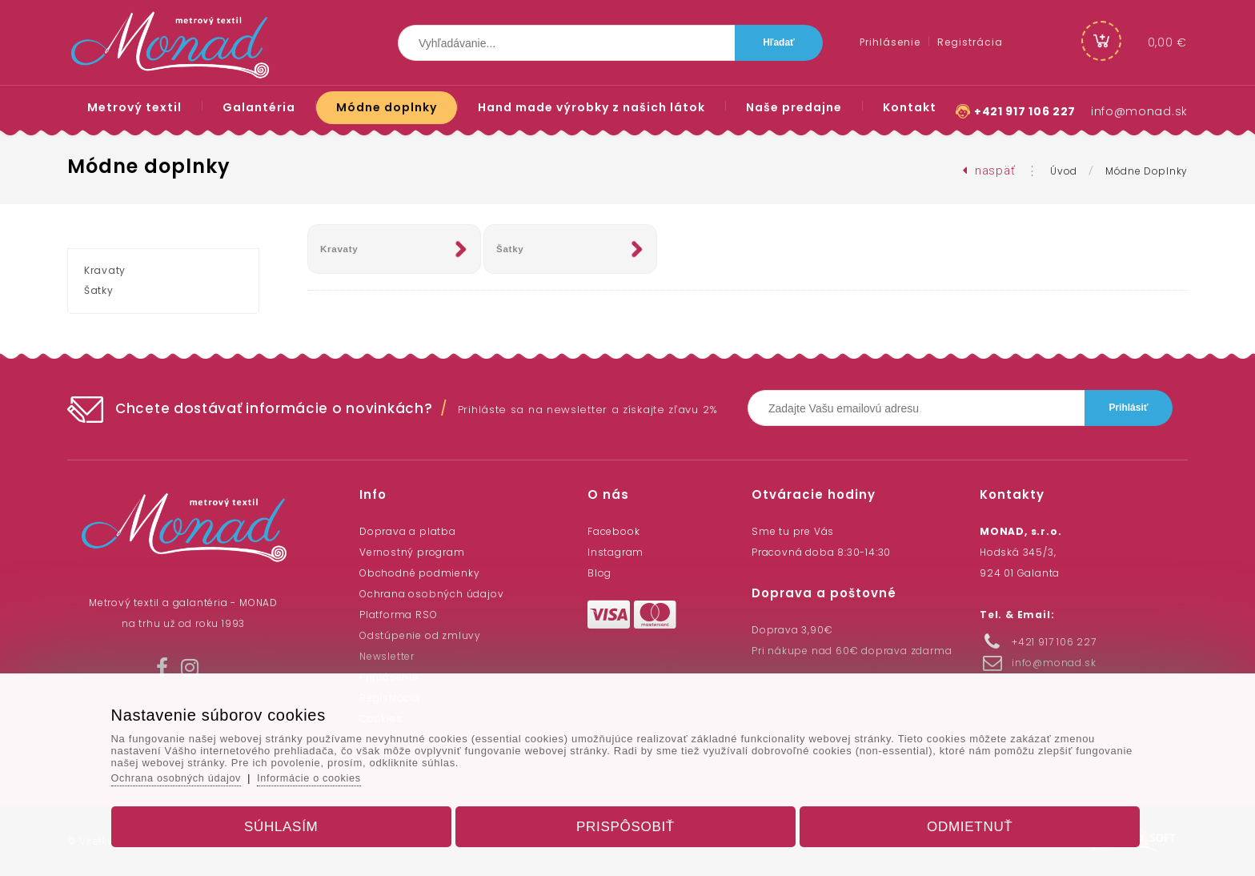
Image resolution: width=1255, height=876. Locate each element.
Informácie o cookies (328, 774)
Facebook (613, 531)
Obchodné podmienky (419, 573)
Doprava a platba (407, 531)
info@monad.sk (1139, 111)
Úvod (1063, 171)
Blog (599, 573)
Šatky (510, 249)
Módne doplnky (1146, 171)
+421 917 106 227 (1025, 111)
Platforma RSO (398, 614)
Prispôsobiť (625, 822)
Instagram (615, 552)
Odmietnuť (960, 822)
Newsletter (387, 656)
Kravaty (339, 249)
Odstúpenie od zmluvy (420, 635)
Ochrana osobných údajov (431, 594)
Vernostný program (412, 552)
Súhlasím (291, 822)
